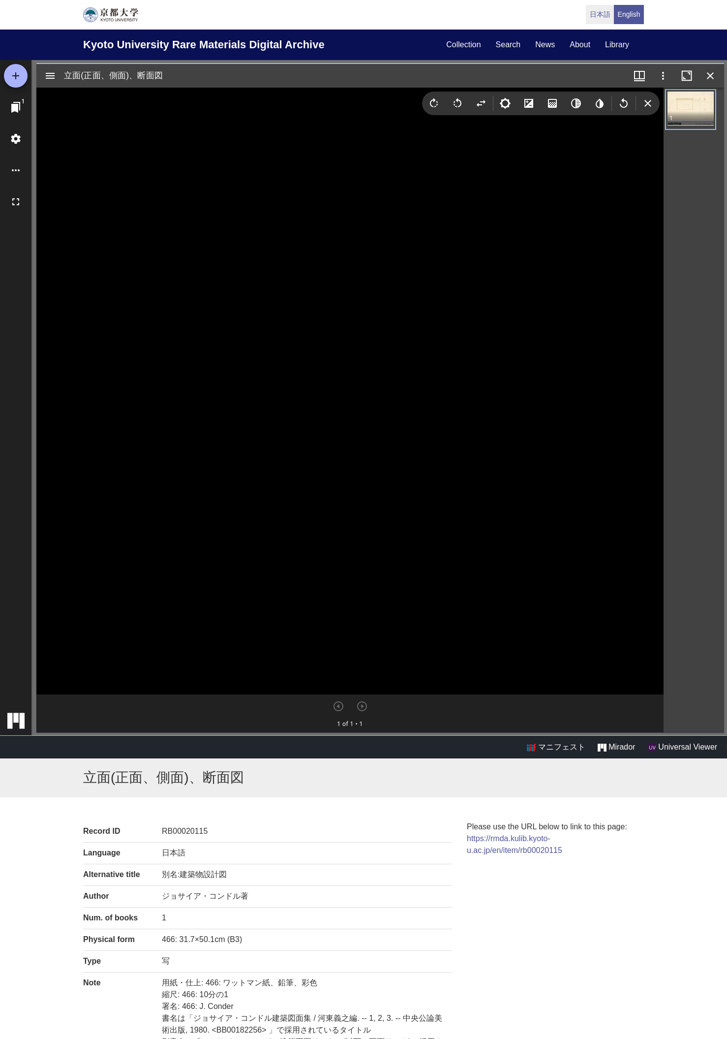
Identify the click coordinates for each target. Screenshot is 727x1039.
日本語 (600, 14)
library (617, 44)
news (545, 44)
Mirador (616, 747)
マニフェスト (556, 747)
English (629, 14)
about (580, 44)
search (508, 44)
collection (463, 44)
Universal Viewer (682, 747)
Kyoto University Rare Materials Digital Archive (204, 44)
